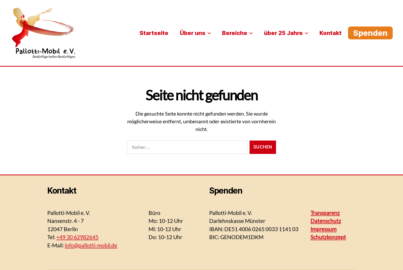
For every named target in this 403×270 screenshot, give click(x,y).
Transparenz (325, 213)
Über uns (192, 33)
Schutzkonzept (328, 237)
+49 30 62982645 (77, 237)
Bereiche (234, 33)
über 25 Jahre (283, 33)
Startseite (154, 33)
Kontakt (330, 33)
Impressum (323, 229)
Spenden (370, 33)
